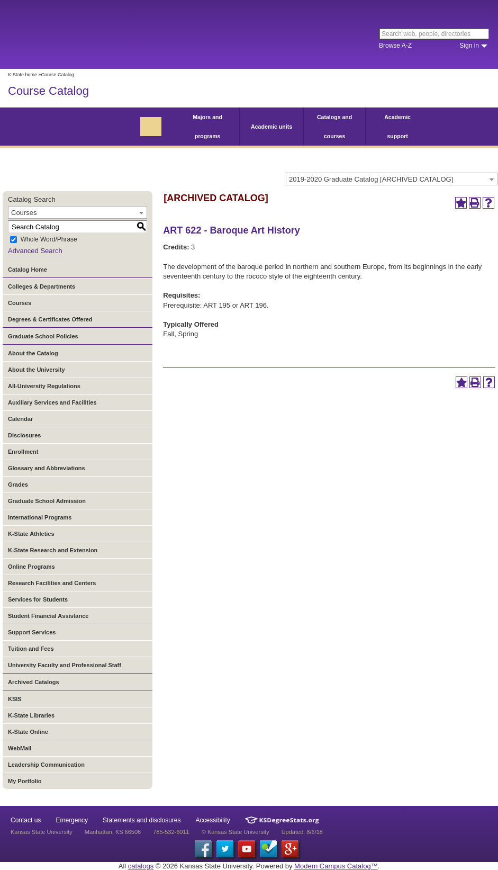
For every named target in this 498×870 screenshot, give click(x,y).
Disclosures (24, 435)
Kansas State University (96, 34)
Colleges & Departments (41, 286)
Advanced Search (35, 251)
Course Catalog (48, 90)
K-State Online (28, 732)
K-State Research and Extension (52, 550)
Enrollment (23, 452)
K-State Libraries (31, 715)
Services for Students (38, 599)
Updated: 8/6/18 (302, 832)
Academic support (397, 126)
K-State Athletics (31, 534)
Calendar (20, 419)
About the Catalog (33, 353)
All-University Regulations (44, 386)
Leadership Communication (46, 764)
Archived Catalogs (33, 682)
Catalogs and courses (334, 126)
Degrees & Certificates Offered (50, 319)
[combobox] (391, 179)
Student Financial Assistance (48, 616)
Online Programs (31, 566)
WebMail (19, 748)
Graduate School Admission (47, 501)
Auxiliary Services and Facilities (52, 402)
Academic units (271, 126)
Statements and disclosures (141, 820)
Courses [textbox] (24, 213)
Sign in (469, 45)
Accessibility (213, 820)
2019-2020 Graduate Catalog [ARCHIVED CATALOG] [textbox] (371, 179)
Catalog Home (27, 269)
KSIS (15, 699)
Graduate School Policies (43, 336)
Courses (19, 303)
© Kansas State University (235, 832)
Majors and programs (207, 126)
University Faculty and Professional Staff (64, 665)
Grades (18, 484)
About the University (36, 369)
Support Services (32, 632)
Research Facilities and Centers (52, 583)
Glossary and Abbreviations (46, 468)
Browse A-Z (395, 45)
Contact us (26, 820)
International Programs (39, 517)
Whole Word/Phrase (49, 240)
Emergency (72, 820)
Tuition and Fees (31, 648)
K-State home (22, 74)
